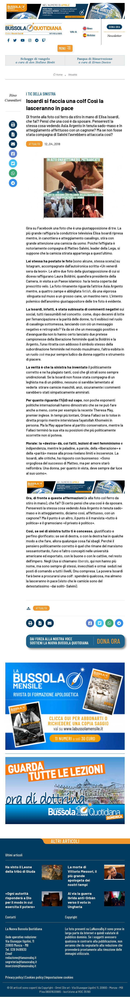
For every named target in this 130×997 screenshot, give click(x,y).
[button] (65, 48)
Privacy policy (14, 977)
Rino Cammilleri (13, 98)
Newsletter (114, 36)
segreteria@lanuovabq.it (21, 962)
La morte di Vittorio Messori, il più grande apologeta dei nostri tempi (82, 876)
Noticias (91, 35)
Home (57, 74)
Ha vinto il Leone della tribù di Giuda (20, 869)
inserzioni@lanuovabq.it (20, 966)
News (89, 28)
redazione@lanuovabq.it (20, 958)
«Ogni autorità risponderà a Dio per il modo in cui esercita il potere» (20, 900)
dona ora (114, 27)
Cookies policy (34, 977)
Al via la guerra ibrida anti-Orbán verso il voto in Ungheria (81, 900)
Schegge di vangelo (35, 59)
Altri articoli (65, 841)
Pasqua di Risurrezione (94, 59)
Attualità (72, 74)
